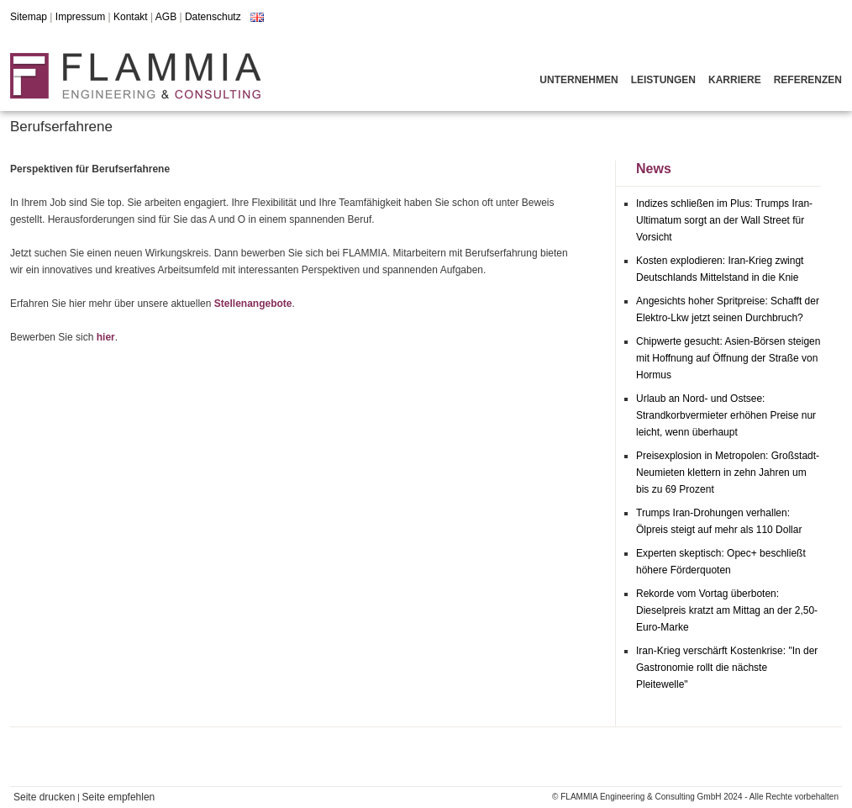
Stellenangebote (253, 303)
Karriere (734, 80)
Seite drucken (44, 797)
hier (106, 337)
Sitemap (28, 17)
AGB (165, 17)
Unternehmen (578, 80)
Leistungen (663, 80)
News (653, 168)
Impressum (80, 17)
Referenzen (808, 80)
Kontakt (130, 17)
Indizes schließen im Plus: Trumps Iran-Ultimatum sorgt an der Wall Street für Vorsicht (724, 220)
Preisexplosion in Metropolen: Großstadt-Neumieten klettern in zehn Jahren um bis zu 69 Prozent (727, 472)
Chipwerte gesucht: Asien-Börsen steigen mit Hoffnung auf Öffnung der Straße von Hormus (728, 358)
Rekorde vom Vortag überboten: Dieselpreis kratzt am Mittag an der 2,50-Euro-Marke (727, 610)
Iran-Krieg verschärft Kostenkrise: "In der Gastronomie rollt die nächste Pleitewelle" (727, 667)
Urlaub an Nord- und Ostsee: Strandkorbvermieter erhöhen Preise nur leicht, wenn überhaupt (726, 415)
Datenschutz (213, 17)
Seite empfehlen (118, 797)
